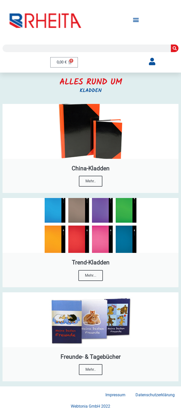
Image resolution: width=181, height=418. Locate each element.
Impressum (115, 394)
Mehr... (90, 275)
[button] (136, 20)
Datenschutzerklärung (155, 394)
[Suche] (174, 48)
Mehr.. (90, 181)
